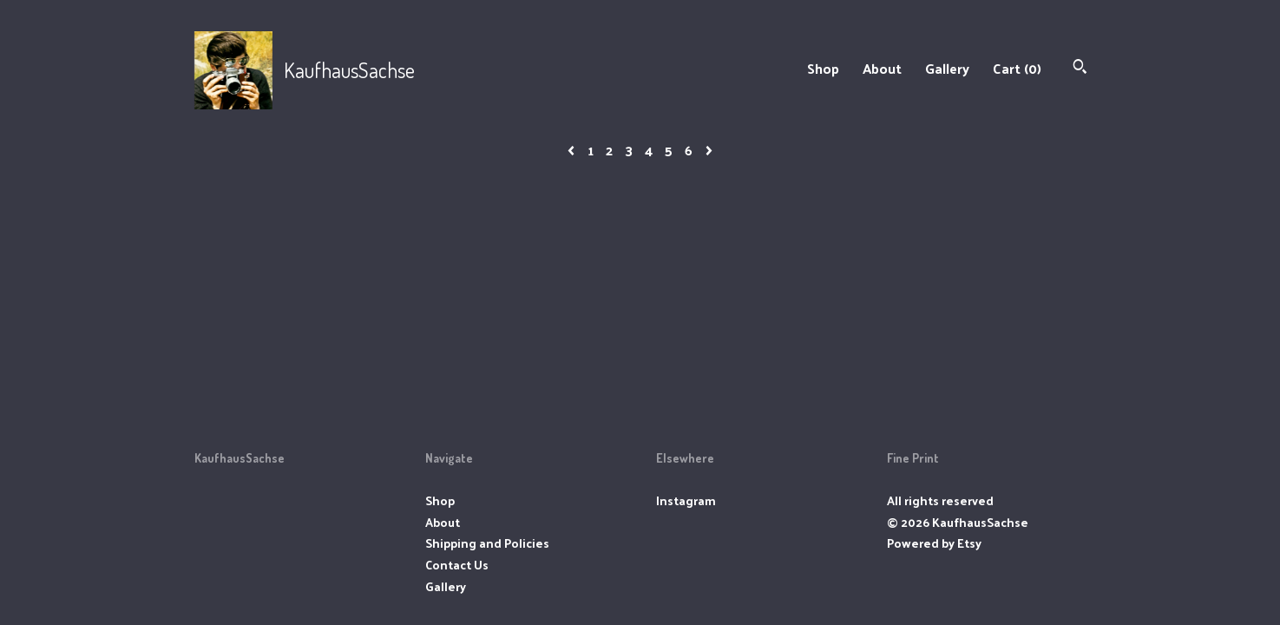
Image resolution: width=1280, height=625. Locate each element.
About (882, 68)
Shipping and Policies (487, 543)
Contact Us (457, 565)
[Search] (1079, 68)
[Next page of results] (709, 149)
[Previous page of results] (573, 149)
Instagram (686, 500)
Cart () (1017, 68)
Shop (823, 68)
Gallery (947, 68)
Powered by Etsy (934, 543)
